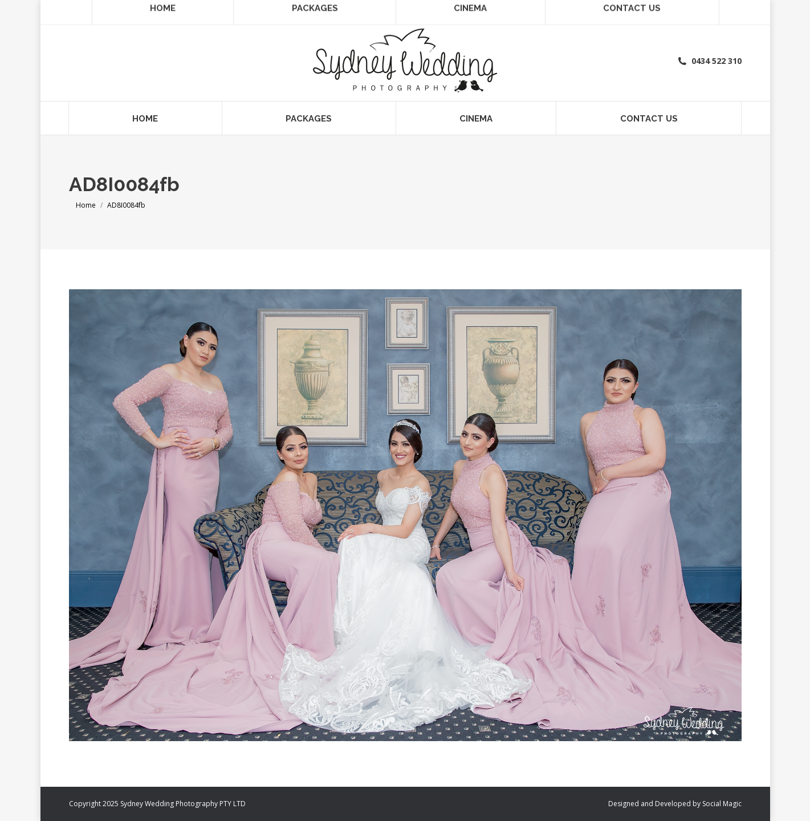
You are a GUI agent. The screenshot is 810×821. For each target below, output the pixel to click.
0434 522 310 (709, 61)
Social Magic (722, 803)
